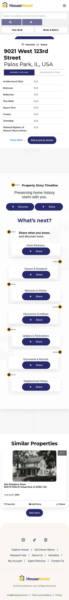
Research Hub (18, 555)
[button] (42, 44)
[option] (34, 479)
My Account (15, 560)
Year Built (17, 30)
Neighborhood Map (50, 72)
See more (34, 512)
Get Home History (44, 549)
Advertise (53, 555)
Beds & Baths (51, 30)
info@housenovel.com (17, 595)
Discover (23, 206)
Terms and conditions (42, 595)
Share (52, 206)
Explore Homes (20, 549)
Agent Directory (37, 560)
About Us (37, 555)
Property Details (19, 72)
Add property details (42, 140)
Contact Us (57, 560)
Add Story (36, 504)
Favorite (30, 44)
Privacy (58, 595)
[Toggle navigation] (64, 6)
